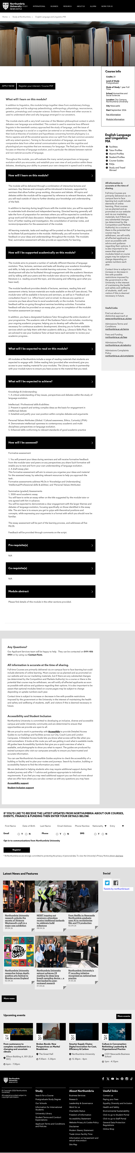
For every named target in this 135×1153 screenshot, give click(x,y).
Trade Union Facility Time (80, 1135)
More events (124, 1017)
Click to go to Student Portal (116, 1116)
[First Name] (12, 826)
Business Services (77, 1096)
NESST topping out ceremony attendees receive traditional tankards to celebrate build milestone (50, 921)
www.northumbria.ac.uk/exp (118, 319)
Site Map (73, 1145)
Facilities (113, 147)
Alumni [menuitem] (93, 6)
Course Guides (116, 161)
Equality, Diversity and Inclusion (117, 1104)
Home (5, 17)
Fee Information (113, 115)
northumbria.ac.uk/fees (116, 337)
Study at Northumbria (22, 17)
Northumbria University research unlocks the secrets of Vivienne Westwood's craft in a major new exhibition (17, 921)
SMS (82, 834)
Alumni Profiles (116, 154)
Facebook (116, 883)
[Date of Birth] (29, 826)
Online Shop (108, 1130)
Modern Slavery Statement (81, 1131)
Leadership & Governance (81, 1104)
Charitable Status (77, 1112)
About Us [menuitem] (81, 6)
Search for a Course (44, 1096)
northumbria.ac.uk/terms (117, 329)
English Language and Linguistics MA (50, 17)
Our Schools (41, 1104)
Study (39, 1091)
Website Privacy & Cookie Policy (84, 1123)
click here (119, 857)
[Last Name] (47, 826)
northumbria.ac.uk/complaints (119, 356)
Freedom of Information (80, 1116)
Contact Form (35, 655)
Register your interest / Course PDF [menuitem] (36, 86)
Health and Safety (111, 1108)
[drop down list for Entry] (117, 826)
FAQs (111, 164)
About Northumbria (81, 1091)
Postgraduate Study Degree (48, 1100)
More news (9, 999)
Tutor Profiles (115, 150)
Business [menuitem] (54, 6)
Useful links (110, 1091)
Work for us (74, 1108)
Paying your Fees (110, 1100)
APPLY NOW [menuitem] (8, 86)
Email (6, 834)
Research (73, 1100)
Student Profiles (117, 157)
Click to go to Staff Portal (114, 1119)
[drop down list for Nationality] (99, 826)
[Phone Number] (82, 826)
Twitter (107, 883)
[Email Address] (64, 826)
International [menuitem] (39, 6)
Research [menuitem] (67, 6)
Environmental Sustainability (116, 1112)
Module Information (115, 120)
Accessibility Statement (80, 1119)
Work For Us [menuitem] (107, 6)
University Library (43, 1114)
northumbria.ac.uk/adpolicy (118, 345)
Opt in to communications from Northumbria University (32, 841)
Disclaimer (74, 1127)
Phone (45, 834)
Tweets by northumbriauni (116, 890)
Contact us (108, 1096)
